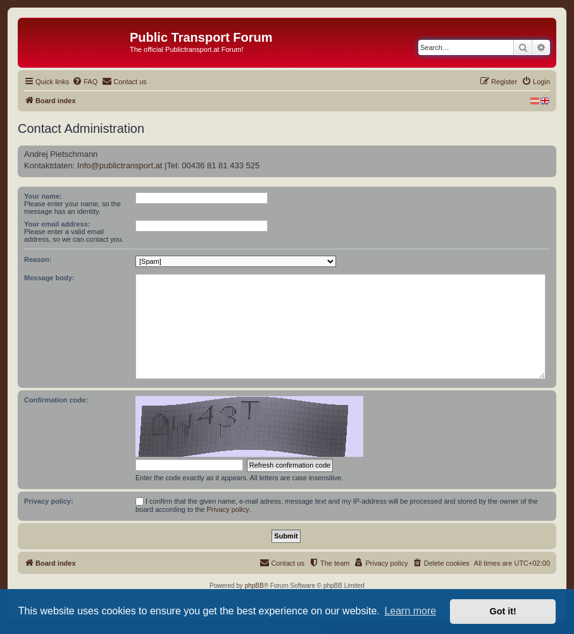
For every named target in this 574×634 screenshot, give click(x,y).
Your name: (43, 196)
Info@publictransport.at (120, 165)
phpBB (254, 585)
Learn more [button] (410, 611)
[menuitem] (84, 81)
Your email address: (57, 224)
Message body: (49, 278)
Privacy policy (228, 509)
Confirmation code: (56, 400)
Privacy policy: (48, 501)
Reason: (37, 259)
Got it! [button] (503, 611)
